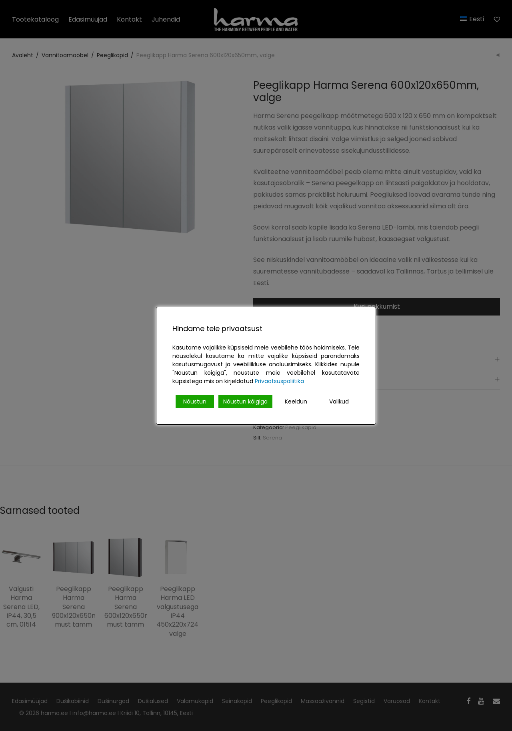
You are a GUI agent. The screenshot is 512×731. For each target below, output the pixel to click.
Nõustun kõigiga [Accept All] (245, 401)
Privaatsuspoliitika (279, 381)
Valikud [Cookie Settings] (339, 401)
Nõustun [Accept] (194, 401)
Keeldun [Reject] (296, 401)
